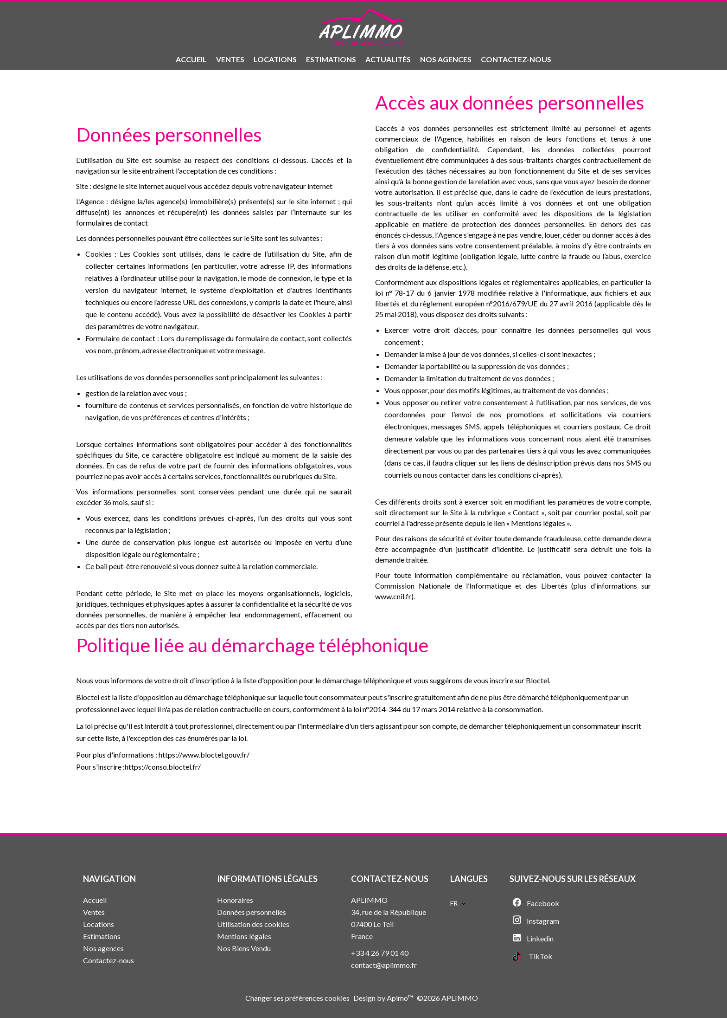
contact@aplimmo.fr (384, 964)
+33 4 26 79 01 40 (379, 952)
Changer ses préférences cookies (297, 997)
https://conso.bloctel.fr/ (163, 766)
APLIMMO (369, 899)
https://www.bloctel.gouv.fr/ (204, 754)
